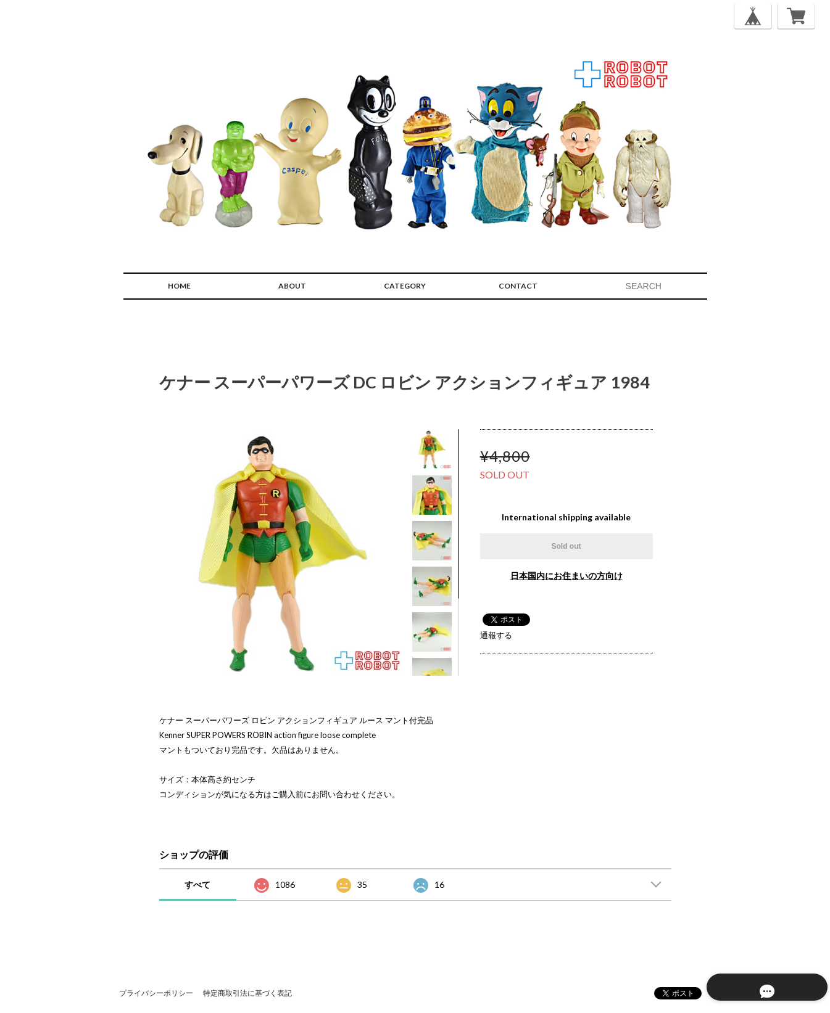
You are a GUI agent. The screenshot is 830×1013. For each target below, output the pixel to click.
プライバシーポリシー (156, 993)
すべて (197, 884)
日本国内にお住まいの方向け (566, 575)
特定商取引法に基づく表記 (247, 993)
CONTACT (518, 285)
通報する (496, 635)
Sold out (566, 546)
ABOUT (292, 285)
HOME (179, 285)
